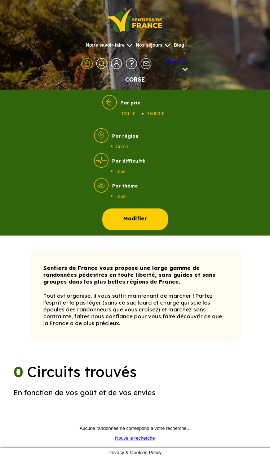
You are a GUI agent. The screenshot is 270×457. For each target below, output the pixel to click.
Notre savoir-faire (109, 45)
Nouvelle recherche (135, 438)
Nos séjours (153, 45)
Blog (179, 45)
